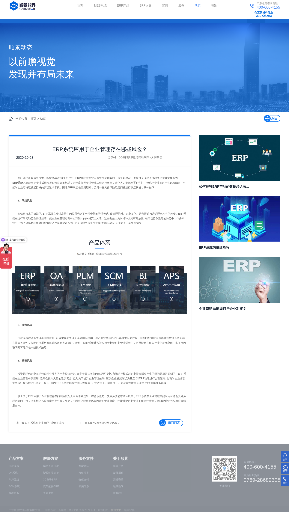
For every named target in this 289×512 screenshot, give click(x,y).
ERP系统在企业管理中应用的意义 (44, 422)
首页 (80, 5)
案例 (165, 5)
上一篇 (20, 422)
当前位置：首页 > (27, 118)
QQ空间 (123, 157)
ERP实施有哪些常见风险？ (104, 422)
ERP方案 (145, 5)
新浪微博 (133, 157)
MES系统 (100, 5)
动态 (198, 5)
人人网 (153, 157)
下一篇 (83, 422)
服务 (181, 5)
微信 (159, 157)
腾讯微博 (143, 157)
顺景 (214, 5)
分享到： (113, 157)
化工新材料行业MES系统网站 (264, 14)
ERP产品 (123, 5)
